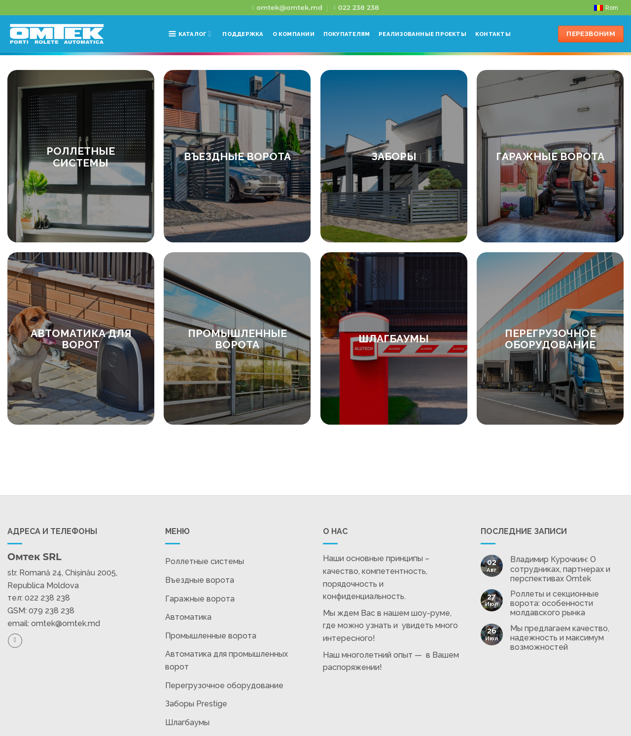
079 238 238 (51, 610)
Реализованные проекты (422, 34)
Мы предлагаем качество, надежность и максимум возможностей (559, 638)
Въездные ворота (199, 580)
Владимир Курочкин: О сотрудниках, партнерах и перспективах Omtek (560, 569)
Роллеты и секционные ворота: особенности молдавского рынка (554, 603)
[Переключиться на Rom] (606, 8)
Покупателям (346, 34)
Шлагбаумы (187, 722)
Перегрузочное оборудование (224, 685)
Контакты (493, 34)
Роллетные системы (204, 561)
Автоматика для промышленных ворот (226, 660)
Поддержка (242, 34)
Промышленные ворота (210, 635)
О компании (294, 34)
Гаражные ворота (200, 598)
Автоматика (188, 617)
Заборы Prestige (196, 703)
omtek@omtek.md (65, 623)
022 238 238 (47, 597)
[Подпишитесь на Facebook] (15, 641)
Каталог (190, 33)
